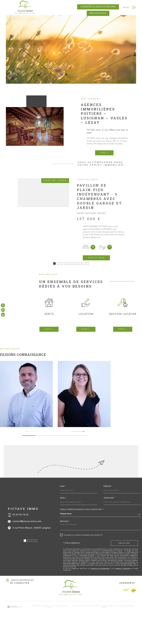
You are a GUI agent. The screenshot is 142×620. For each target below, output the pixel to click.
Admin (111, 607)
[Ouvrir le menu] (129, 7)
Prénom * (107, 488)
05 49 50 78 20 (20, 516)
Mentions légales (101, 607)
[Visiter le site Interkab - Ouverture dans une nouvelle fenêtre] (123, 592)
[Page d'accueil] (25, 7)
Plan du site (89, 607)
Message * (64, 523)
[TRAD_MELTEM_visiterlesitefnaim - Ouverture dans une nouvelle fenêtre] (133, 592)
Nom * (63, 488)
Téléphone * (109, 500)
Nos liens (118, 607)
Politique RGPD (128, 607)
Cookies (103, 609)
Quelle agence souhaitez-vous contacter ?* (81, 511)
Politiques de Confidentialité (100, 570)
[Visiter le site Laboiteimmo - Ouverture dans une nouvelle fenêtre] (14, 608)
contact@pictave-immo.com (27, 523)
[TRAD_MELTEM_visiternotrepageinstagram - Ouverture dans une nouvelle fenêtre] (3, 310)
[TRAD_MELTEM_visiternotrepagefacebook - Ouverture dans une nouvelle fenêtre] (3, 305)
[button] (66, 74)
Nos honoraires (78, 607)
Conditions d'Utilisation (122, 570)
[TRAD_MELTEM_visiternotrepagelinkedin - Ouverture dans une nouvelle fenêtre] (3, 315)
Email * (63, 500)
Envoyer (124, 545)
